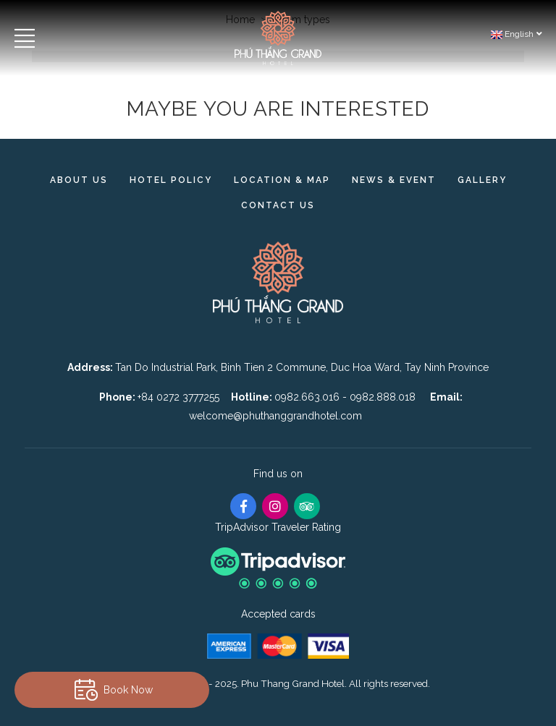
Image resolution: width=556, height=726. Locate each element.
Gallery (482, 180)
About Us (79, 180)
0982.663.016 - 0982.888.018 (346, 397)
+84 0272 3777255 (178, 397)
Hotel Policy (171, 180)
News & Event (394, 180)
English (516, 34)
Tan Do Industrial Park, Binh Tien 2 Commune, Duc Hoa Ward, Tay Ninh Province (302, 367)
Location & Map (282, 180)
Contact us (278, 205)
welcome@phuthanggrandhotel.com (275, 416)
